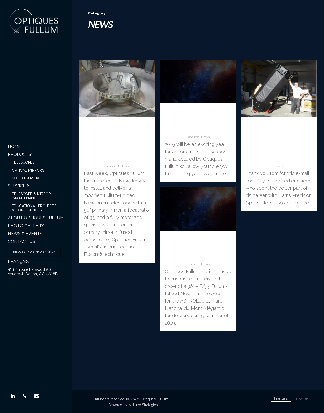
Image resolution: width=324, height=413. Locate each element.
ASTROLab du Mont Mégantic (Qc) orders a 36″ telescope (198, 248)
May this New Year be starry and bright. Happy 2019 (198, 121)
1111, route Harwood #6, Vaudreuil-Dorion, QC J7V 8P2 (33, 271)
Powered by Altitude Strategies (133, 405)
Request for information (34, 251)
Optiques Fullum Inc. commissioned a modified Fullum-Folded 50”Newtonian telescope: (117, 142)
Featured (112, 166)
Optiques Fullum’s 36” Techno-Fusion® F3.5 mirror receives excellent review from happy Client (279, 142)
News (124, 166)
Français (18, 261)
